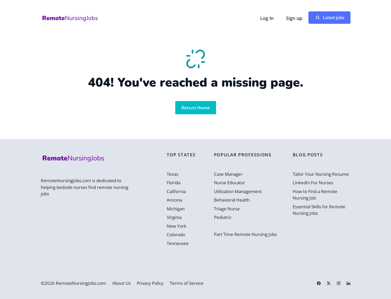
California (176, 191)
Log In (267, 18)
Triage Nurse (227, 209)
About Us (121, 283)
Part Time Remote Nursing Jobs (245, 234)
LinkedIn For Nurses (313, 183)
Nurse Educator (229, 183)
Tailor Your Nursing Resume (321, 174)
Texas (172, 174)
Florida (173, 183)
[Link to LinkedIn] (348, 283)
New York (176, 226)
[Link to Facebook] (319, 283)
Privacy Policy (150, 283)
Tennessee (178, 243)
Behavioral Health (232, 200)
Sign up (294, 18)
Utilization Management (238, 191)
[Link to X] (328, 283)
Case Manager (228, 174)
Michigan (176, 209)
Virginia (174, 217)
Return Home (195, 108)
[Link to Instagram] (338, 283)
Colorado (176, 234)
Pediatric (223, 217)
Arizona (174, 200)
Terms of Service (186, 283)
